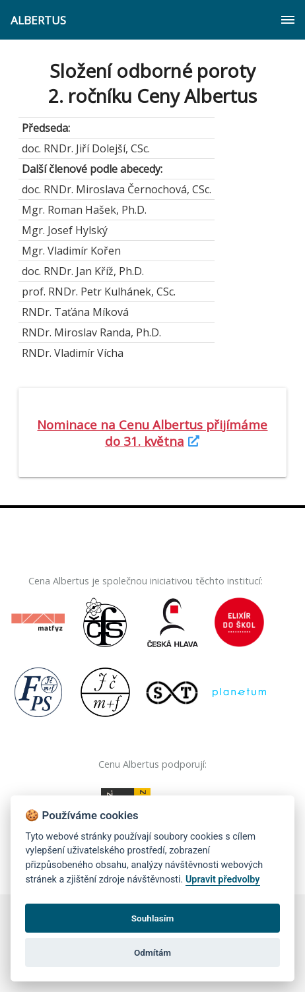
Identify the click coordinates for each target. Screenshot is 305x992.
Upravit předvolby (223, 879)
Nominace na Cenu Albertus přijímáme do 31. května (152, 432)
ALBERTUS (38, 20)
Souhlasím (152, 918)
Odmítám (152, 952)
